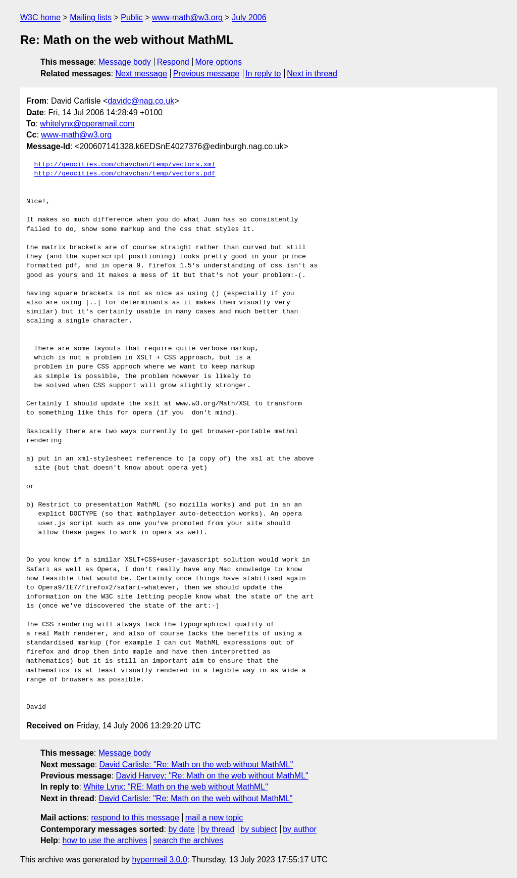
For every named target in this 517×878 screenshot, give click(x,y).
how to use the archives (105, 840)
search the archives (188, 840)
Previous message (206, 73)
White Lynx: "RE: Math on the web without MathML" (175, 786)
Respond (173, 62)
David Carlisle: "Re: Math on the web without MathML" (196, 764)
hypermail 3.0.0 (159, 859)
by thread (218, 829)
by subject (258, 829)
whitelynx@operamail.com (87, 123)
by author (300, 829)
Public (132, 17)
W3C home (40, 17)
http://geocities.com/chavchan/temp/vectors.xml (125, 164)
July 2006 (249, 17)
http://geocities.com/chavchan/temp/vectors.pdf (125, 173)
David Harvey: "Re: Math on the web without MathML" (212, 775)
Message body (124, 62)
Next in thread (312, 73)
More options (218, 62)
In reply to (263, 73)
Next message (141, 73)
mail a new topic (214, 817)
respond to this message (135, 817)
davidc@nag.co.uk (141, 101)
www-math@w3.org (187, 17)
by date (181, 829)
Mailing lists (91, 17)
